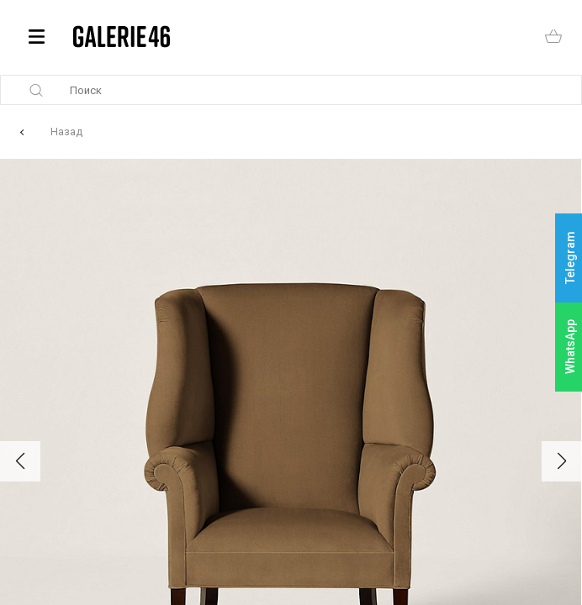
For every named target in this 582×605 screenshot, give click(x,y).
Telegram (570, 258)
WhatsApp (570, 346)
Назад (66, 131)
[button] (20, 461)
